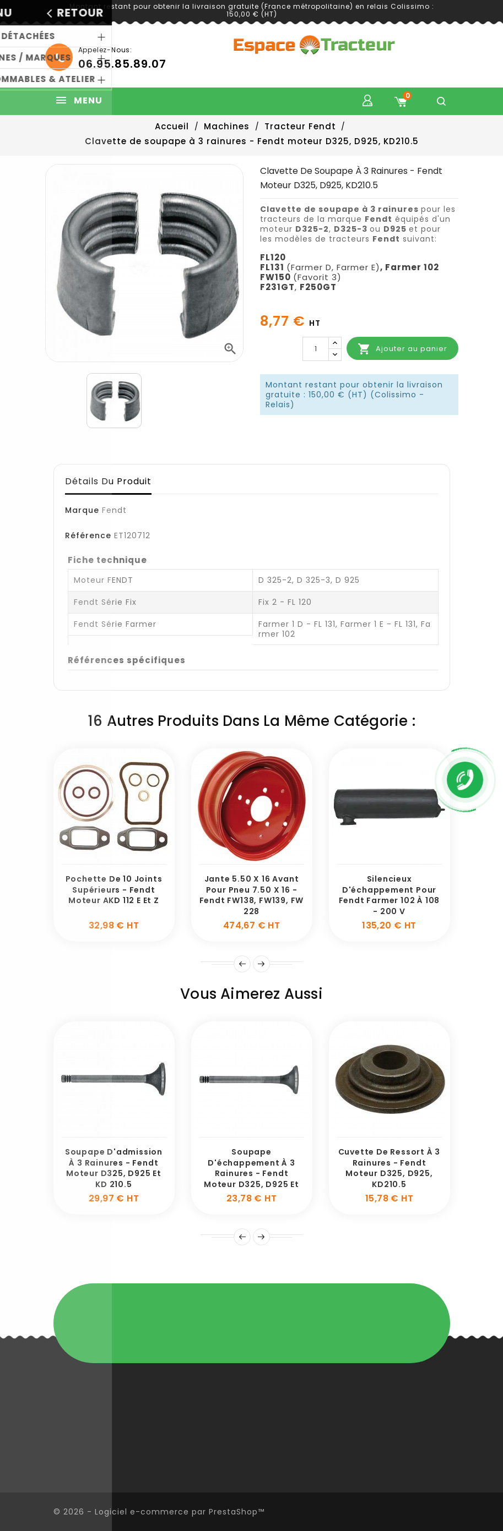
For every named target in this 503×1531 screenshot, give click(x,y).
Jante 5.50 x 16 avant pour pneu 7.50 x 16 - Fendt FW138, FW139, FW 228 (251, 895)
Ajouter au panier (402, 349)
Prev (242, 963)
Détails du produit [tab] (108, 481)
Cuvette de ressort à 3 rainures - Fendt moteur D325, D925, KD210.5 (389, 1168)
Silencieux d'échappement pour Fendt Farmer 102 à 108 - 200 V (389, 895)
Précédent (242, 1236)
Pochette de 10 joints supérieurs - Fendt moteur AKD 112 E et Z (114, 889)
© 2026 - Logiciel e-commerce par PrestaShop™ (158, 1511)
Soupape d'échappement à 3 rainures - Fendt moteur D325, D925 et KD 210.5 (251, 1173)
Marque (82, 510)
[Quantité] (315, 349)
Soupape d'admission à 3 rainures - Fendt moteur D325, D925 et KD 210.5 (114, 1168)
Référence (88, 535)
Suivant (261, 963)
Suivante (261, 1236)
